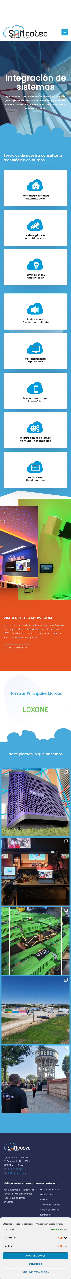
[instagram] (66, 17)
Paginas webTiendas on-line (35, 479)
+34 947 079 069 (14, 1168)
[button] (7, 710)
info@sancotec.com (15, 9)
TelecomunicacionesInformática (36, 400)
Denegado (35, 1263)
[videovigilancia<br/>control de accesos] (35, 224)
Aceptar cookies (35, 1255)
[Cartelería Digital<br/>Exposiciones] (35, 347)
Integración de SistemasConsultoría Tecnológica (35, 439)
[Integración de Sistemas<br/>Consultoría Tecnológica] (35, 426)
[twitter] (56, 17)
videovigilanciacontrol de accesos (35, 237)
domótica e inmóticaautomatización (35, 197)
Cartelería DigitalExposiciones (35, 360)
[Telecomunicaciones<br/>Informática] (35, 387)
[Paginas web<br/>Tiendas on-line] (35, 466)
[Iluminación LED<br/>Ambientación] (35, 263)
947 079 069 (58, 4)
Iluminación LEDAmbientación (35, 276)
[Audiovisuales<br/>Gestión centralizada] (35, 308)
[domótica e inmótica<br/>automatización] (35, 184)
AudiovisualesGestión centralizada (36, 320)
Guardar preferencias (35, 1272)
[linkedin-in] (62, 17)
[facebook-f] (51, 17)
